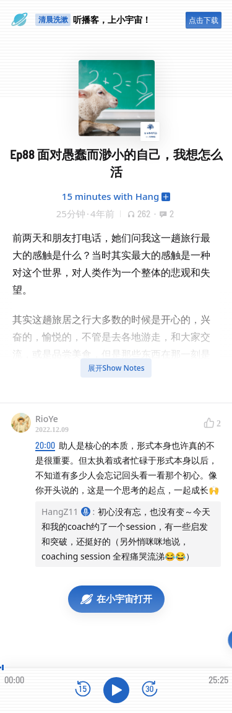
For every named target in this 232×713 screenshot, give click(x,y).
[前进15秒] (149, 690)
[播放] (116, 690)
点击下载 (203, 20)
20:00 (45, 445)
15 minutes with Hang (110, 196)
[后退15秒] (83, 690)
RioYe (46, 419)
